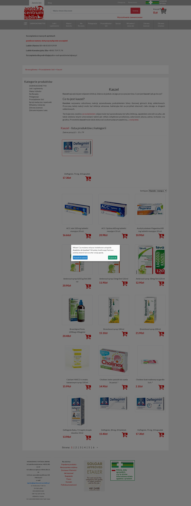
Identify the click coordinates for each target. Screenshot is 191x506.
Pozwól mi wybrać (80, 258)
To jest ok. (113, 258)
